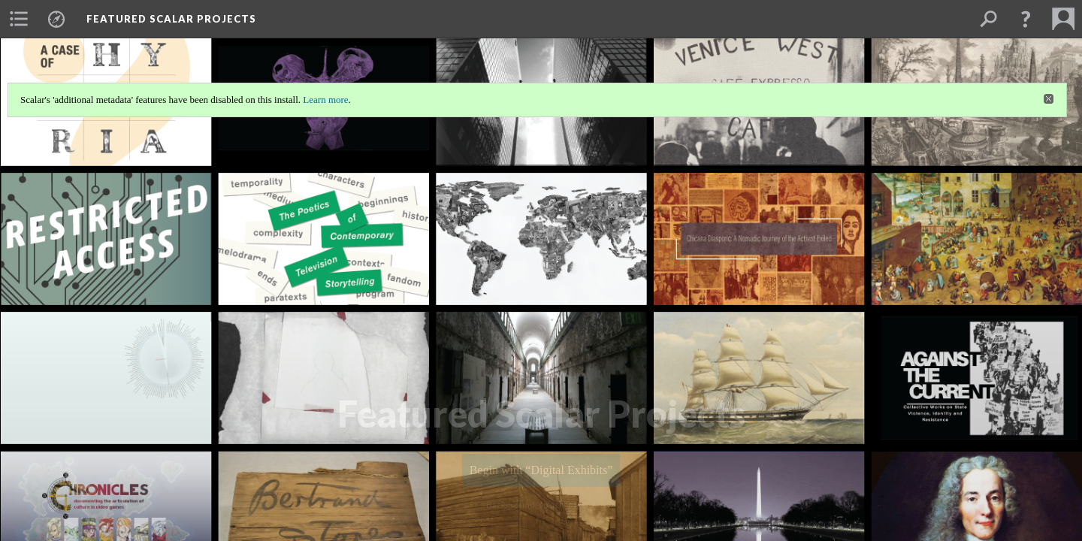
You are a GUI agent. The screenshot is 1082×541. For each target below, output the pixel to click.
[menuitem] (19, 19)
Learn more (325, 99)
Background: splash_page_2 (541, 504)
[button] (1025, 19)
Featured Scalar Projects (171, 19)
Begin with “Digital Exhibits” (541, 470)
